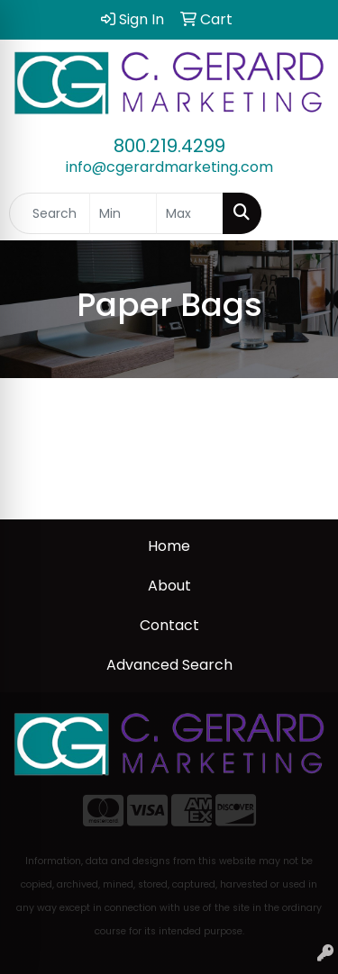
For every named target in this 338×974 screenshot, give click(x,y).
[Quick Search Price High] (190, 213)
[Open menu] (302, 213)
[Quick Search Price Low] (123, 213)
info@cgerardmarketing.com (169, 167)
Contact (169, 625)
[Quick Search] (49, 213)
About (169, 585)
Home (169, 546)
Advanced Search (169, 664)
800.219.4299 (169, 145)
